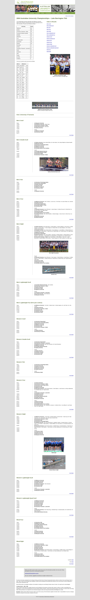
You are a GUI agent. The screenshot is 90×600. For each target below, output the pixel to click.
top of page (71, 135)
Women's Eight (49, 44)
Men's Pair (49, 27)
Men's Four (49, 29)
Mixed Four (49, 49)
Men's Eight (49, 31)
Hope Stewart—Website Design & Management (47, 596)
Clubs (54, 13)
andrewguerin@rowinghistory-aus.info (31, 573)
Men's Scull (49, 23)
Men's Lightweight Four (51, 34)
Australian (38, 13)
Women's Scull (49, 36)
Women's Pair (49, 40)
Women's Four (49, 42)
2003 (72, 559)
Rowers (63, 13)
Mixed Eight (49, 51)
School (43, 13)
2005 (72, 561)
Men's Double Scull (50, 25)
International (32, 13)
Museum (58, 13)
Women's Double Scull (51, 38)
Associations (48, 13)
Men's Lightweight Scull (51, 33)
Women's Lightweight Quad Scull (52, 47)
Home (26, 13)
